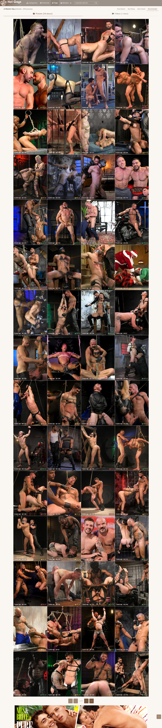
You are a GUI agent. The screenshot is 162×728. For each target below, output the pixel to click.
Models (64, 3)
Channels (44, 3)
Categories (31, 3)
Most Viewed (141, 9)
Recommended (152, 9)
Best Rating (131, 9)
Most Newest (121, 9)
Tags (55, 3)
